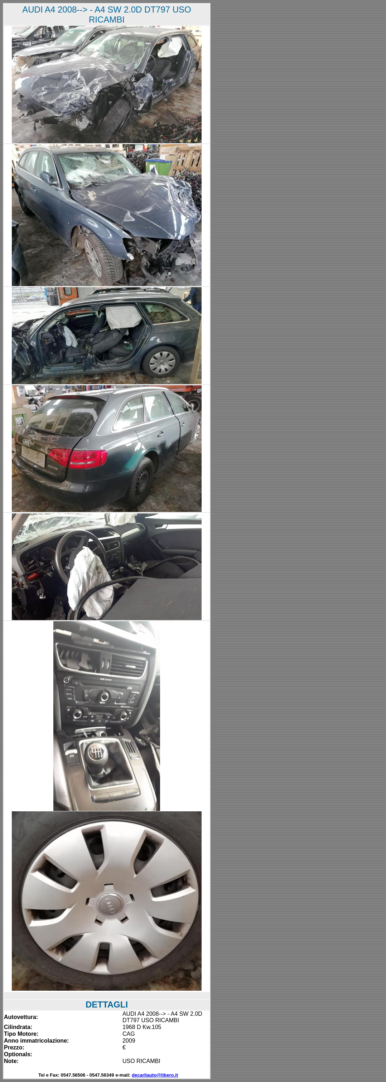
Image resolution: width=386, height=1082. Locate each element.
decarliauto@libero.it (155, 1075)
